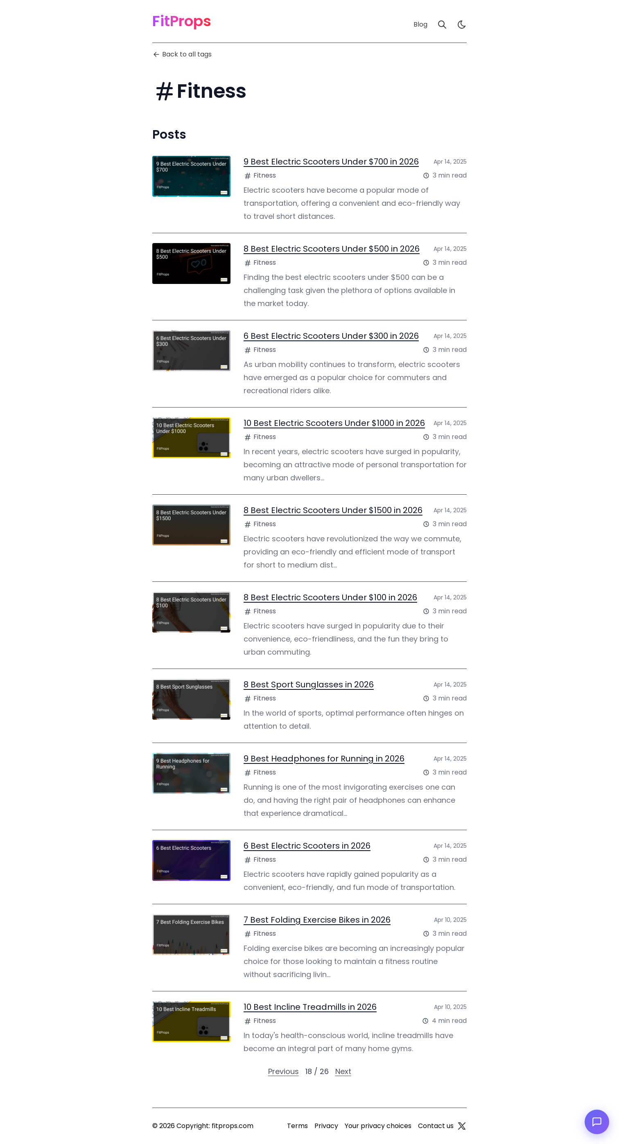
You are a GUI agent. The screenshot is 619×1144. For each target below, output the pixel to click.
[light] (462, 24)
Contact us (436, 1125)
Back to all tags (182, 54)
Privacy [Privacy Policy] (326, 1125)
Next (343, 1071)
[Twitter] (462, 1126)
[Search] (442, 24)
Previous (283, 1071)
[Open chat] (597, 1122)
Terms (297, 1125)
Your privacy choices (378, 1125)
